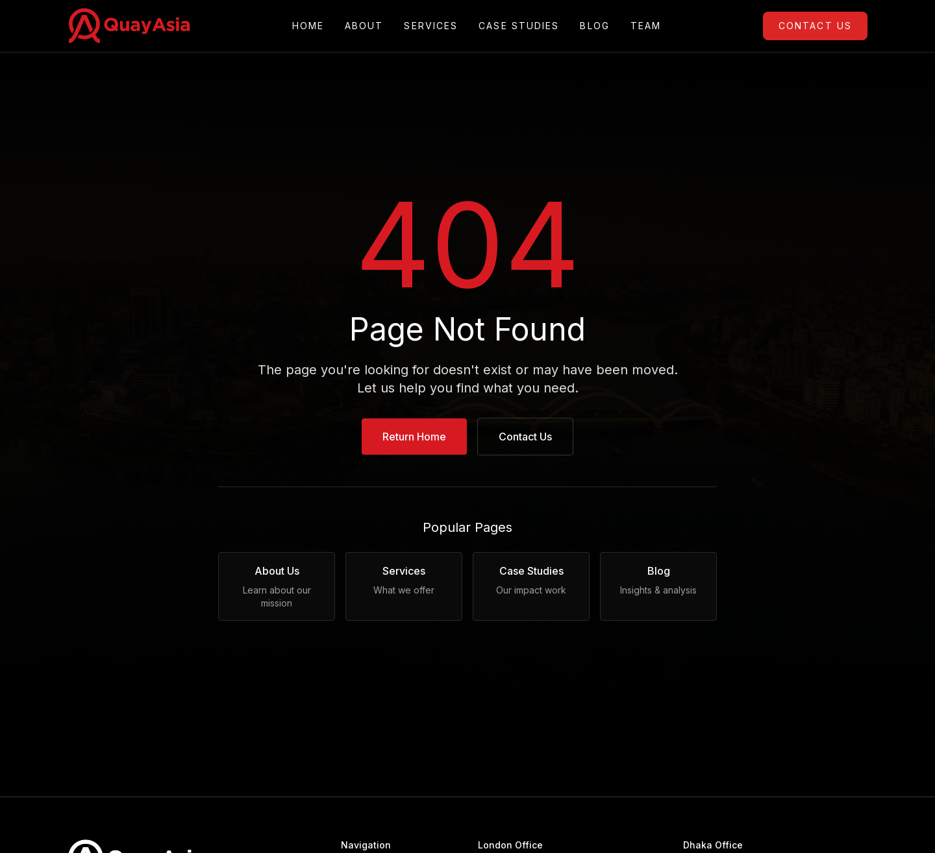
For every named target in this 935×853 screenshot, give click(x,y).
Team (645, 25)
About (364, 25)
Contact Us (815, 25)
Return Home (414, 436)
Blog (594, 25)
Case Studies (519, 25)
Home (308, 25)
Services (431, 25)
